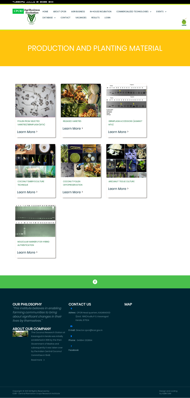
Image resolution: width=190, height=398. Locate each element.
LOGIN (107, 17)
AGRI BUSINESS (78, 11)
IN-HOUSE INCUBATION (100, 11)
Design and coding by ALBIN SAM (168, 392)
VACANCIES (80, 17)
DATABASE (48, 17)
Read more (36, 360)
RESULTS (95, 17)
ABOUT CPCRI (59, 11)
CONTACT (65, 17)
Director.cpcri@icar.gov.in (86, 330)
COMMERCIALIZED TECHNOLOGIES (132, 11)
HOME (45, 11)
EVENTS (160, 11)
